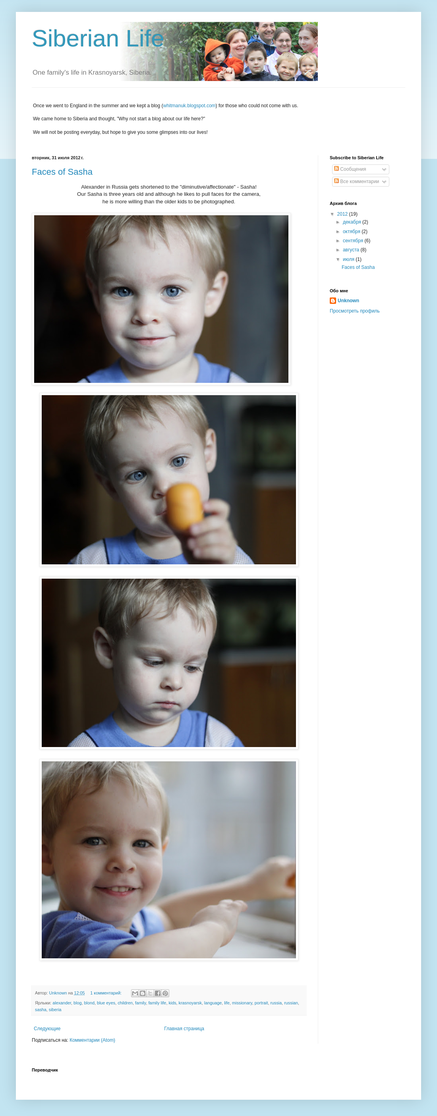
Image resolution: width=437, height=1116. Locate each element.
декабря (352, 222)
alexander (61, 1002)
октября (352, 231)
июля (349, 259)
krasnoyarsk (190, 1002)
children (125, 1002)
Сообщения (350, 169)
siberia (55, 1009)
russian (291, 1002)
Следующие (47, 1028)
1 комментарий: (106, 992)
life (227, 1002)
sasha (40, 1009)
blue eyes (106, 1002)
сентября (354, 240)
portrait (261, 1002)
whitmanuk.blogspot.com (189, 105)
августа (352, 250)
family (140, 1002)
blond (89, 1002)
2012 (343, 214)
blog (77, 1002)
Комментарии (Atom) (92, 1040)
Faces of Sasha (62, 172)
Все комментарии (356, 181)
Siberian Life (98, 38)
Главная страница (184, 1028)
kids (172, 1002)
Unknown (348, 300)
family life (157, 1002)
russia (276, 1002)
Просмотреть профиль (355, 311)
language (213, 1002)
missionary (242, 1002)
